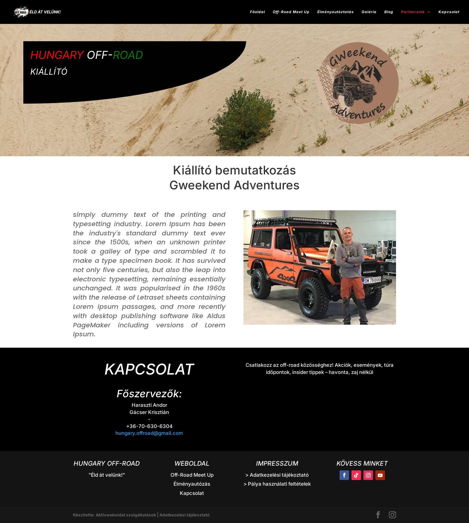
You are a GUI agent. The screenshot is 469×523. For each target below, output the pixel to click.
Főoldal (257, 12)
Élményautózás (191, 484)
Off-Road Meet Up (291, 12)
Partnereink (413, 12)
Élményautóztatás (335, 12)
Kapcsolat (448, 12)
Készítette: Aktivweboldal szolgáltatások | (116, 514)
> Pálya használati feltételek (277, 484)
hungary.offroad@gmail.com (149, 433)
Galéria (369, 12)
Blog (388, 12)
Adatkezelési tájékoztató (184, 514)
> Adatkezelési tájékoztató (277, 475)
